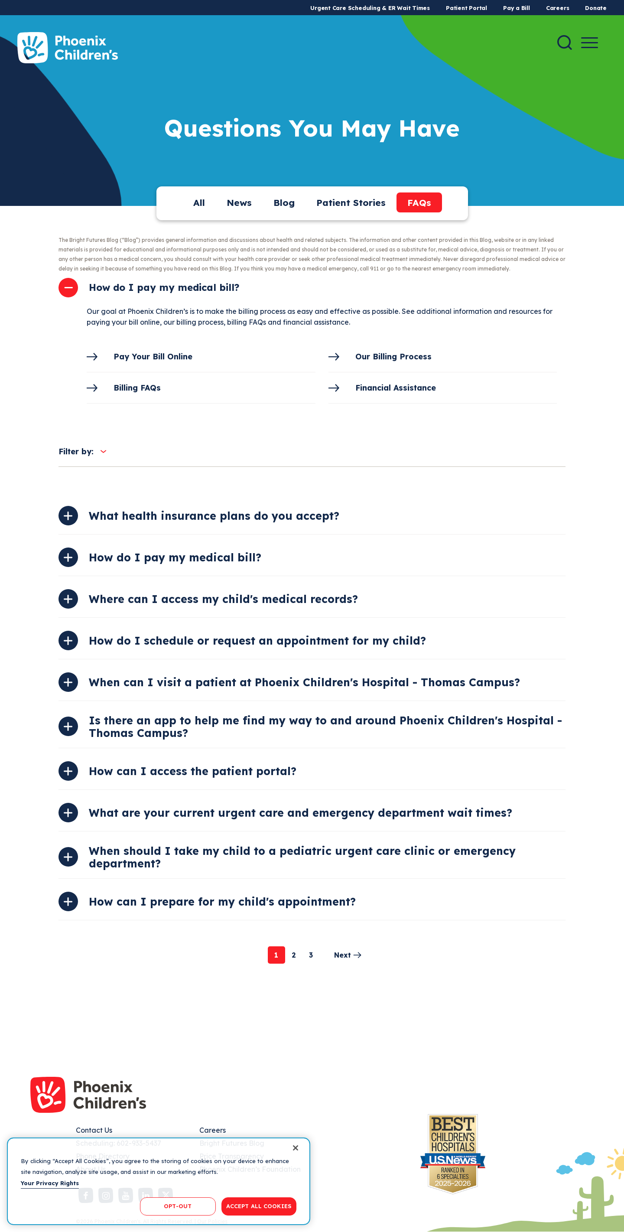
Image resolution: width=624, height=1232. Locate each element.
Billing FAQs (137, 388)
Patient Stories (351, 202)
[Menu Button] (589, 42)
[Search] (565, 42)
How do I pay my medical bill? (164, 287)
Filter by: (76, 451)
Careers (557, 7)
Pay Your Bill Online (153, 357)
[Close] (295, 1147)
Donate (596, 7)
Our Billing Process (393, 357)
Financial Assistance (395, 388)
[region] (158, 1181)
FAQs (419, 202)
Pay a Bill (516, 7)
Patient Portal (466, 7)
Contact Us (94, 1130)
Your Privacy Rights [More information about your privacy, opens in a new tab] (50, 1183)
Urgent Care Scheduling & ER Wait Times (370, 7)
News (239, 202)
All (199, 202)
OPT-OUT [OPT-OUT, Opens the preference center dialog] (178, 1206)
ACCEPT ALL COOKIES (259, 1206)
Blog (284, 202)
